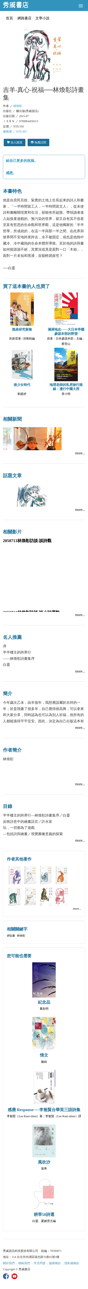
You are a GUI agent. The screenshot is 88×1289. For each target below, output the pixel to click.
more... (80, 453)
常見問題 (40, 1263)
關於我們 (9, 1263)
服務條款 (55, 1263)
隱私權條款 (72, 1263)
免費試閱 (38, 142)
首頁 (9, 18)
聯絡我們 (24, 1263)
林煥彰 (17, 106)
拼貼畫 (11, 935)
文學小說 (42, 18)
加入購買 (14, 142)
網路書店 (24, 18)
